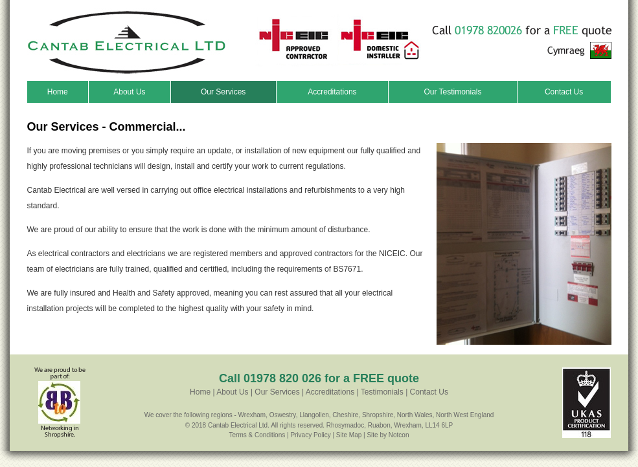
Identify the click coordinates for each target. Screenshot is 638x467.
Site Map (348, 435)
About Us (129, 91)
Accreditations (332, 91)
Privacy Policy (310, 435)
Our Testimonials (452, 91)
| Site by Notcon (386, 435)
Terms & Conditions (257, 435)
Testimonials (382, 391)
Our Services (223, 91)
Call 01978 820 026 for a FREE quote (319, 378)
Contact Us (564, 91)
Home (57, 91)
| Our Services (274, 391)
